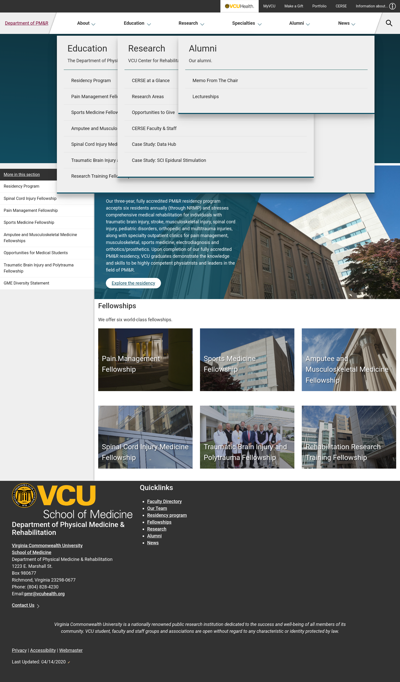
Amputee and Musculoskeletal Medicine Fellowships (40, 237)
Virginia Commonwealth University (47, 545)
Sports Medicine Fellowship (29, 222)
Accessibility (43, 650)
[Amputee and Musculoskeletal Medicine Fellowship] (349, 369)
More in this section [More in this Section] (22, 174)
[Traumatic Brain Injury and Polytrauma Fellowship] (247, 452)
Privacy (19, 650)
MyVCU (269, 6)
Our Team (157, 508)
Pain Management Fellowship (31, 210)
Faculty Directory (164, 501)
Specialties (247, 23)
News (347, 23)
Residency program (167, 515)
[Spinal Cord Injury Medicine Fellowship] (145, 452)
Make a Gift (293, 6)
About (86, 23)
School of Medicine (32, 552)
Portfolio (319, 6)
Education (137, 23)
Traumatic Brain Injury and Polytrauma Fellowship (39, 268)
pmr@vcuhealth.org (44, 593)
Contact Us (23, 605)
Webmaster (71, 650)
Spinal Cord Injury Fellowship (30, 198)
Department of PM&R (26, 23)
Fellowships (159, 522)
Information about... (376, 6)
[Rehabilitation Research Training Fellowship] (349, 452)
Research (192, 23)
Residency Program (22, 186)
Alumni (299, 23)
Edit (68, 660)
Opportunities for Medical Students (36, 252)
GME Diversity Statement (26, 283)
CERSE (341, 6)
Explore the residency (133, 283)
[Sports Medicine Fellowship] (247, 364)
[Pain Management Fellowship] (145, 364)
